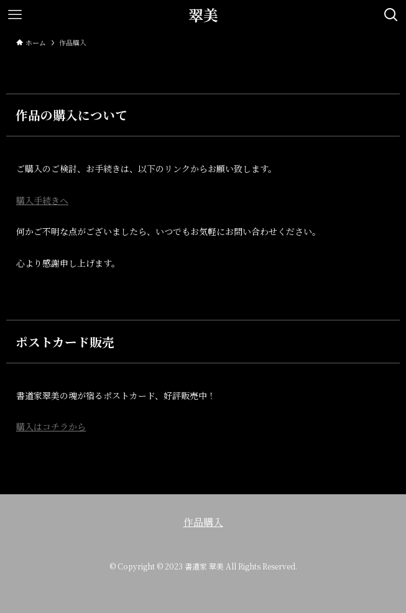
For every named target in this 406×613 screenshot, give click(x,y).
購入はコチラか (46, 426)
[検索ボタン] (391, 15)
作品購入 (203, 522)
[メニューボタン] (15, 15)
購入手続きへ (42, 200)
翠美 (203, 14)
